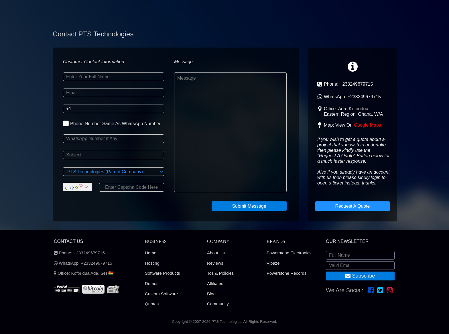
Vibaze (273, 263)
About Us (216, 252)
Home (150, 252)
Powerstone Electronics (289, 252)
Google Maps (367, 125)
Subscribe (360, 276)
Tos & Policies (220, 273)
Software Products (162, 273)
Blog (211, 293)
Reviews (215, 263)
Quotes (152, 303)
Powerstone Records (286, 273)
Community (218, 303)
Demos (152, 283)
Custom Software (161, 293)
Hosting (152, 263)
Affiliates (215, 283)
